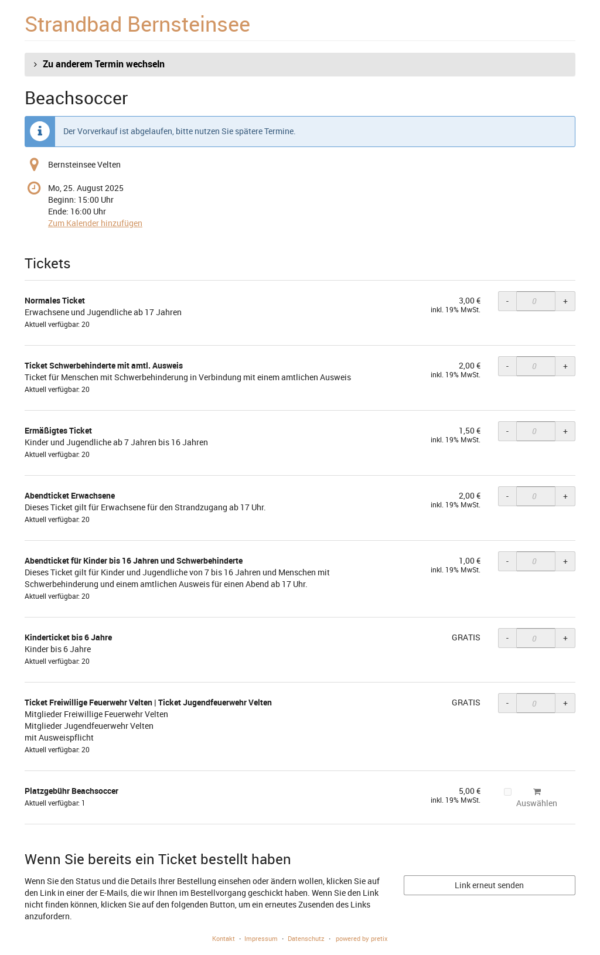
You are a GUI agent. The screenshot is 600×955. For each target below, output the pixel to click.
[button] (300, 64)
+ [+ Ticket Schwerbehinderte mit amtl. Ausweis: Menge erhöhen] (565, 365)
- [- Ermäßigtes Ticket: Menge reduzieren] (507, 430)
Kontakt (223, 938)
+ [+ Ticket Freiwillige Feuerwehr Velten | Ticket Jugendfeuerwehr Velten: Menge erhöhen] (565, 702)
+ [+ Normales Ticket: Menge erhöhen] (565, 300)
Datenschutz (306, 938)
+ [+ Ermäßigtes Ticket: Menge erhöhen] (565, 430)
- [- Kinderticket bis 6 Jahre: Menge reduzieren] (507, 637)
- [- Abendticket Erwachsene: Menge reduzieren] (507, 496)
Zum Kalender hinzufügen (95, 222)
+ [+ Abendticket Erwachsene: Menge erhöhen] (565, 496)
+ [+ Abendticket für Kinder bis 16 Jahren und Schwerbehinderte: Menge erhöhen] (565, 561)
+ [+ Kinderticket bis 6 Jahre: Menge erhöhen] (565, 637)
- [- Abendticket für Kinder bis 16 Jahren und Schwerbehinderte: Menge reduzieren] (507, 561)
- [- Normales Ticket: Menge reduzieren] (507, 300)
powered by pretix (362, 938)
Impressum (261, 938)
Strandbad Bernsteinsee (137, 23)
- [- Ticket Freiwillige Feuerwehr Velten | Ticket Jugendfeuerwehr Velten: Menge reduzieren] (507, 702)
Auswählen (530, 798)
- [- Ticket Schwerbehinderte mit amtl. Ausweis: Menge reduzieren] (507, 365)
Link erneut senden (489, 885)
